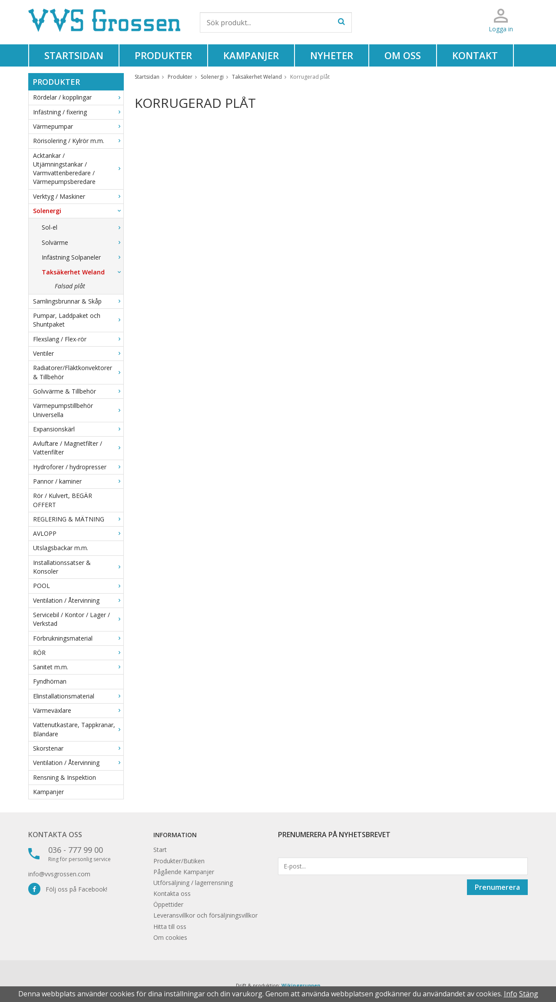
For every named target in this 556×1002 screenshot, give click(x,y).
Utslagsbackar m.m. (60, 548)
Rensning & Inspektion (64, 777)
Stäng (528, 994)
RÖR (78, 652)
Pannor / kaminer (78, 481)
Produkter (163, 55)
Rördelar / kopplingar (78, 97)
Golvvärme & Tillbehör (78, 391)
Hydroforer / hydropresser (78, 467)
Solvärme (82, 242)
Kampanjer (251, 55)
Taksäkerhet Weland (82, 272)
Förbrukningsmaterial (78, 638)
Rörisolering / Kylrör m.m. (78, 141)
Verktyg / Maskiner (78, 196)
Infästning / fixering (78, 112)
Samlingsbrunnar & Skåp (78, 301)
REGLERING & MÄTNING (78, 519)
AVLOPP (78, 533)
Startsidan (73, 55)
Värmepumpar (78, 126)
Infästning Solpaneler (82, 257)
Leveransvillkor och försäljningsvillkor (205, 915)
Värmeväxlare (78, 710)
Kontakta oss (55, 834)
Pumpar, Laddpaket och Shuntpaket (78, 319)
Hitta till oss (169, 926)
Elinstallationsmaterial (78, 696)
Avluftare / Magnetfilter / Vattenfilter (78, 447)
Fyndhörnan (49, 681)
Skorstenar (78, 748)
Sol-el (82, 227)
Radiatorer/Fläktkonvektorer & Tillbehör (78, 372)
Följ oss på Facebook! (67, 889)
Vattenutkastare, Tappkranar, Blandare (78, 729)
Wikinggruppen (301, 985)
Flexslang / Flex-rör (78, 339)
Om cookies (170, 937)
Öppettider (168, 904)
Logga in (501, 29)
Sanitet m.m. (78, 667)
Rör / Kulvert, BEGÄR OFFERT (62, 499)
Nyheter (331, 55)
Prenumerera (497, 887)
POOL (78, 585)
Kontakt (475, 55)
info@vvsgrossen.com (59, 874)
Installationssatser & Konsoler (78, 566)
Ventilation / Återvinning (78, 600)
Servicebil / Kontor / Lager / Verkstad (78, 619)
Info (510, 994)
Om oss (402, 55)
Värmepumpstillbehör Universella (78, 409)
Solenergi (78, 211)
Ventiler (78, 353)
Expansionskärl (78, 429)
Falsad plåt (70, 286)
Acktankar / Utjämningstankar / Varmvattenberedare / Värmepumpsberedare (78, 168)
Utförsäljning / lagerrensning (193, 882)
